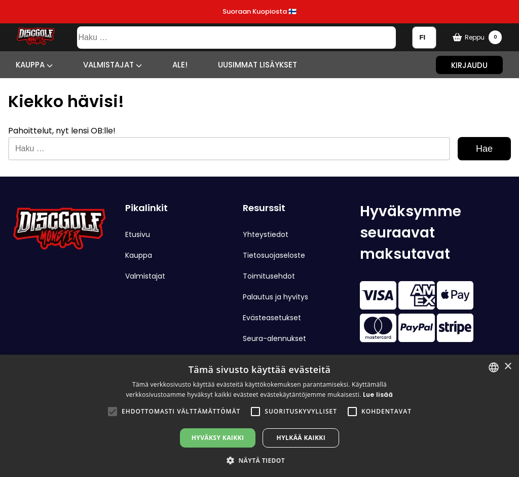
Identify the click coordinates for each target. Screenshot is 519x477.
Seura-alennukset (274, 338)
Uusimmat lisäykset (257, 64)
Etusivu (137, 234)
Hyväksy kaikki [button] (218, 437)
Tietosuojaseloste (274, 255)
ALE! (180, 64)
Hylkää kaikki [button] (301, 437)
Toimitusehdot (269, 276)
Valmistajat (112, 64)
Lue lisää (378, 394)
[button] (112, 411)
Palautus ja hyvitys (275, 297)
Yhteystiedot (265, 234)
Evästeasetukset (272, 318)
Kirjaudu (469, 64)
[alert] (259, 416)
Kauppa (34, 64)
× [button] (507, 366)
